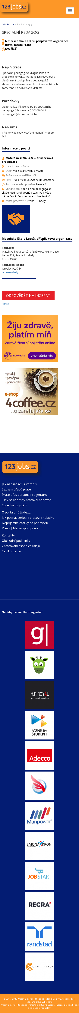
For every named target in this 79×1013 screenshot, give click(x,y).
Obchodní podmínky (16, 541)
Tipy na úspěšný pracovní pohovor (26, 500)
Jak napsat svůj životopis (19, 484)
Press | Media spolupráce (20, 528)
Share (5, 304)
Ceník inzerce (11, 551)
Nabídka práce (8, 24)
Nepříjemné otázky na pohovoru (25, 523)
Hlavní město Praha (18, 45)
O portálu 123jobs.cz (16, 512)
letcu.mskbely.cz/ (12, 272)
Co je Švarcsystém (14, 505)
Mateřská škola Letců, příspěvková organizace (36, 41)
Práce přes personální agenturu (24, 495)
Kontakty (8, 535)
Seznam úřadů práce (16, 489)
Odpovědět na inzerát (28, 295)
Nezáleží (11, 48)
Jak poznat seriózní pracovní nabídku (28, 518)
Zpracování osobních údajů (21, 546)
